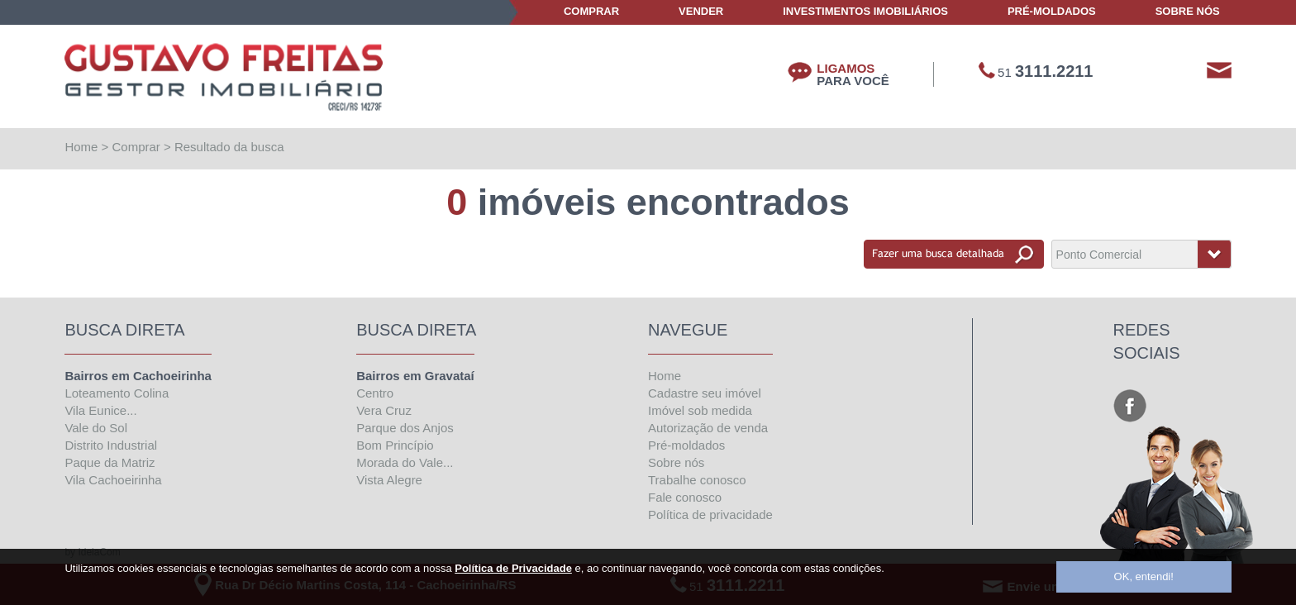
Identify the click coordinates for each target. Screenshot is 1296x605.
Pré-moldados (686, 445)
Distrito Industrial (110, 445)
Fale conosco (685, 497)
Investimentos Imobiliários (865, 11)
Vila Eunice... (100, 410)
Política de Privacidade (513, 568)
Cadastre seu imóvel (704, 393)
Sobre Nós (1187, 11)
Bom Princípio (394, 445)
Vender (701, 11)
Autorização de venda (708, 428)
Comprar (591, 11)
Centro (374, 393)
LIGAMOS (853, 74)
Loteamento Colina (116, 393)
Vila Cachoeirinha (112, 480)
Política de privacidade (710, 514)
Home (81, 147)
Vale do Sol (95, 428)
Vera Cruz (384, 410)
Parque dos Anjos (405, 428)
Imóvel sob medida (700, 410)
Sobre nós (676, 462)
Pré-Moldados (1052, 11)
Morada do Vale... (404, 462)
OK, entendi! (1144, 576)
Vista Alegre (389, 480)
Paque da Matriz (109, 462)
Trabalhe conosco (697, 480)
